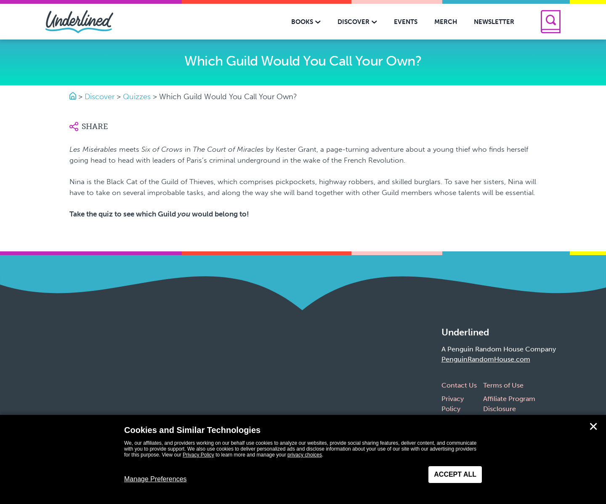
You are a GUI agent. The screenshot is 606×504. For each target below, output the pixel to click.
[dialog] (303, 459)
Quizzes (137, 96)
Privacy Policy (198, 455)
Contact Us (459, 385)
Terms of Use (503, 385)
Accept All (455, 474)
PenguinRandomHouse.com (485, 359)
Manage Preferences (155, 479)
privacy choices (304, 455)
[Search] (551, 21)
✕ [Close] (593, 426)
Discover (99, 96)
